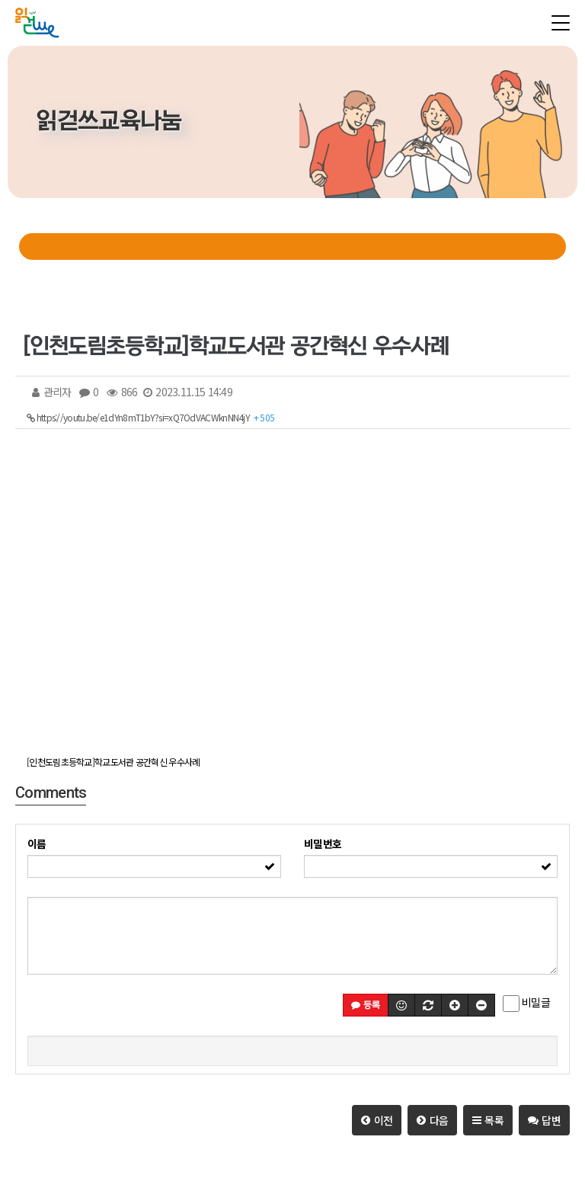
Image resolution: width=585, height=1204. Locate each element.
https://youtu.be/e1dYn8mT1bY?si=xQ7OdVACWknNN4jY (150, 417)
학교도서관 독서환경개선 (292, 246)
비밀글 (526, 1002)
